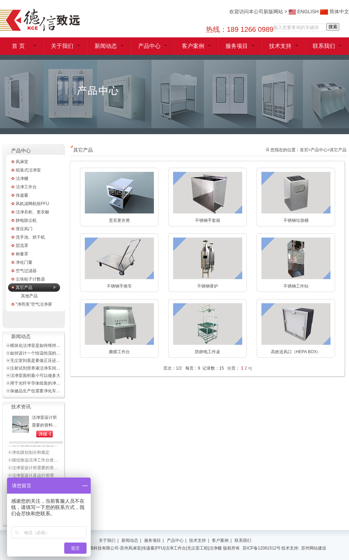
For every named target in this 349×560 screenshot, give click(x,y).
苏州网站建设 (313, 548)
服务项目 (236, 46)
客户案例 (193, 46)
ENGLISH (304, 11)
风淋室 (22, 161)
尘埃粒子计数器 (30, 279)
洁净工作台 (26, 186)
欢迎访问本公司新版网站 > (259, 11)
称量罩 (22, 254)
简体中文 (334, 11)
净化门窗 (24, 262)
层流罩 (22, 245)
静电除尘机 (26, 220)
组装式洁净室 (28, 170)
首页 (304, 149)
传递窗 (22, 195)
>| (250, 368)
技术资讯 (21, 406)
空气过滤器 (26, 270)
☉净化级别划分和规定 (29, 453)
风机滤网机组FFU (32, 203)
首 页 (18, 46)
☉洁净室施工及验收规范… (33, 445)
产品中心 (149, 46)
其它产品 (24, 287)
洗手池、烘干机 (30, 237)
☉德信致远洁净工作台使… (33, 461)
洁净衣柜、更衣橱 (32, 212)
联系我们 (324, 46)
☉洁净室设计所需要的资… (33, 468)
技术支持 (280, 46)
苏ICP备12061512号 (262, 548)
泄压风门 (24, 228)
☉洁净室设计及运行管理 (31, 476)
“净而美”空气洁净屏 (34, 304)
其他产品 (29, 295)
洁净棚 (22, 178)
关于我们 (62, 46)
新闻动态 (106, 46)
